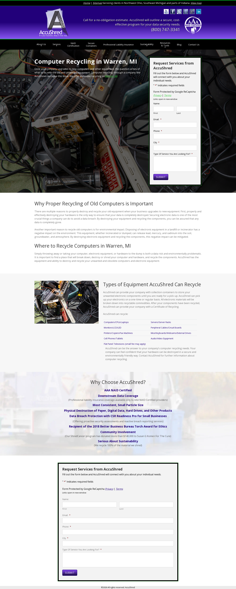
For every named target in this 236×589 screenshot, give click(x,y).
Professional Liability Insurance (118, 44)
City (156, 142)
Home (86, 3)
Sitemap (97, 3)
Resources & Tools (165, 44)
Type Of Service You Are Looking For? (173, 154)
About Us (41, 44)
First (156, 113)
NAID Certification (73, 44)
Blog (179, 44)
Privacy (157, 95)
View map (196, 3)
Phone (157, 131)
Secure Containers (91, 44)
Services (57, 44)
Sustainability (146, 44)
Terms (167, 95)
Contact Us (193, 44)
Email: (157, 119)
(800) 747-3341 (165, 29)
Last (179, 113)
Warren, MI (111, 76)
